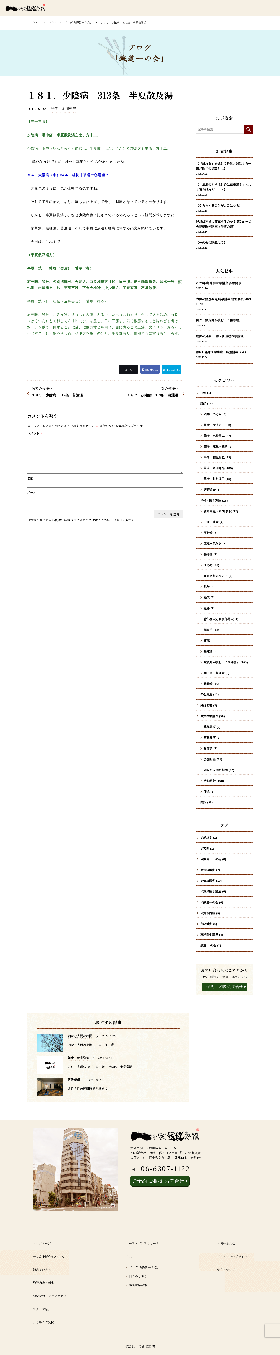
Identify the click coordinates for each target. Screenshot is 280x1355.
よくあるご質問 (43, 1322)
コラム (52, 22)
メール (31, 492)
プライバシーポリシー (232, 1256)
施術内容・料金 (43, 1283)
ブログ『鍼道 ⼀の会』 (145, 1267)
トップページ (42, 1243)
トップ (37, 22)
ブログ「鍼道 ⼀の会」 (78, 22)
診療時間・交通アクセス (49, 1296)
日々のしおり (138, 1276)
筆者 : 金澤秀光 (64, 108)
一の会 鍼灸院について (48, 1256)
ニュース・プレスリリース (141, 1243)
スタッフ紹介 (42, 1309)
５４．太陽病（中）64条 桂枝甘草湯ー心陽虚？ (68, 175)
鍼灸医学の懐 (138, 1285)
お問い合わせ (226, 1243)
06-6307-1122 (165, 1168)
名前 (30, 478)
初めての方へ (42, 1269)
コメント (35, 433)
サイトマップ (226, 1269)
